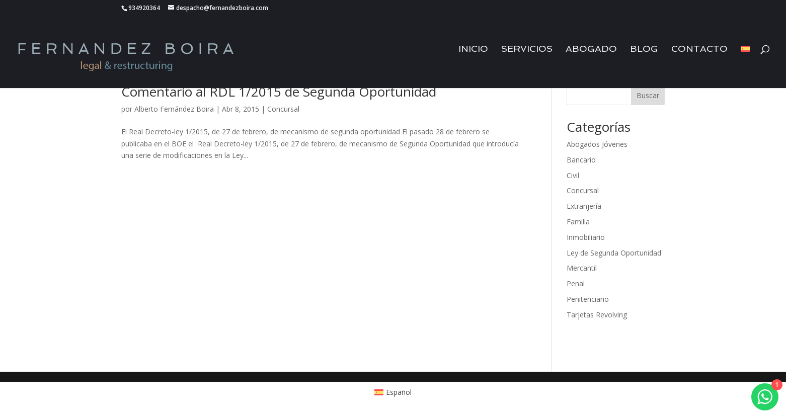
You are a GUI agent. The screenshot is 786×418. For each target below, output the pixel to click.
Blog (644, 55)
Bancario (581, 159)
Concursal (283, 109)
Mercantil (582, 268)
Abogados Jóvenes (597, 144)
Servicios (527, 55)
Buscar (648, 95)
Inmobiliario (586, 237)
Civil (573, 175)
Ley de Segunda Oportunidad (614, 253)
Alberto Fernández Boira (174, 109)
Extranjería (584, 206)
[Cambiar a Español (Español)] (393, 392)
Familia (578, 221)
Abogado (591, 55)
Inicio (473, 55)
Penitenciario (588, 299)
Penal (576, 283)
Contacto (699, 55)
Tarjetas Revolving (597, 314)
